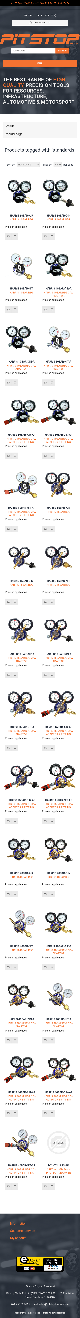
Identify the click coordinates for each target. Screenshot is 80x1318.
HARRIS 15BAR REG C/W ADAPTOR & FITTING (58, 732)
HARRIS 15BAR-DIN (21, 580)
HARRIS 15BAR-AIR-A (21, 654)
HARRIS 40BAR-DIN (58, 873)
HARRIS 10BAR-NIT (21, 288)
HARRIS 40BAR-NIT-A (58, 1019)
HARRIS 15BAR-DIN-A (58, 654)
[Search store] (33, 51)
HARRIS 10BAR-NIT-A (58, 361)
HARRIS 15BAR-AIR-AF (58, 727)
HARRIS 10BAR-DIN (58, 215)
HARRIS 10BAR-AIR (21, 215)
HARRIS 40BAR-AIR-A (58, 946)
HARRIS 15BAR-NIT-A (21, 727)
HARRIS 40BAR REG (21, 877)
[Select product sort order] (28, 164)
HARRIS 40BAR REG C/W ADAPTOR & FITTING (21, 1098)
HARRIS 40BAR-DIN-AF (58, 1092)
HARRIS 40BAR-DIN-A (21, 1019)
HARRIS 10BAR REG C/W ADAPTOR (58, 294)
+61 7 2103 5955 (20, 1304)
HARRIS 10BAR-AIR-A (58, 288)
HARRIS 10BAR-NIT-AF (21, 507)
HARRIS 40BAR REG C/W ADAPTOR (58, 952)
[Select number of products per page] (58, 164)
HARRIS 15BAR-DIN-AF (21, 800)
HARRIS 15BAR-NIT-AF (58, 800)
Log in (39, 15)
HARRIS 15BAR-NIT (58, 580)
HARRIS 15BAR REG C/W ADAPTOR (21, 659)
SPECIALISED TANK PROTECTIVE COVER (58, 1171)
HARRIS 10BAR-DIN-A (21, 361)
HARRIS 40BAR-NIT (21, 946)
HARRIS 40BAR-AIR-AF (21, 1092)
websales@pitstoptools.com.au (51, 1304)
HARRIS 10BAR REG (21, 219)
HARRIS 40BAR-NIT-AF (21, 1165)
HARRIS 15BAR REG (58, 511)
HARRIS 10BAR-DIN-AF (58, 434)
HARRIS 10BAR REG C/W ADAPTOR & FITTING (21, 440)
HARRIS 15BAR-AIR (58, 507)
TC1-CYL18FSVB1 (58, 1165)
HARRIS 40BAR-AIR (21, 873)
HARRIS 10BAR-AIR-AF (21, 434)
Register (28, 15)
